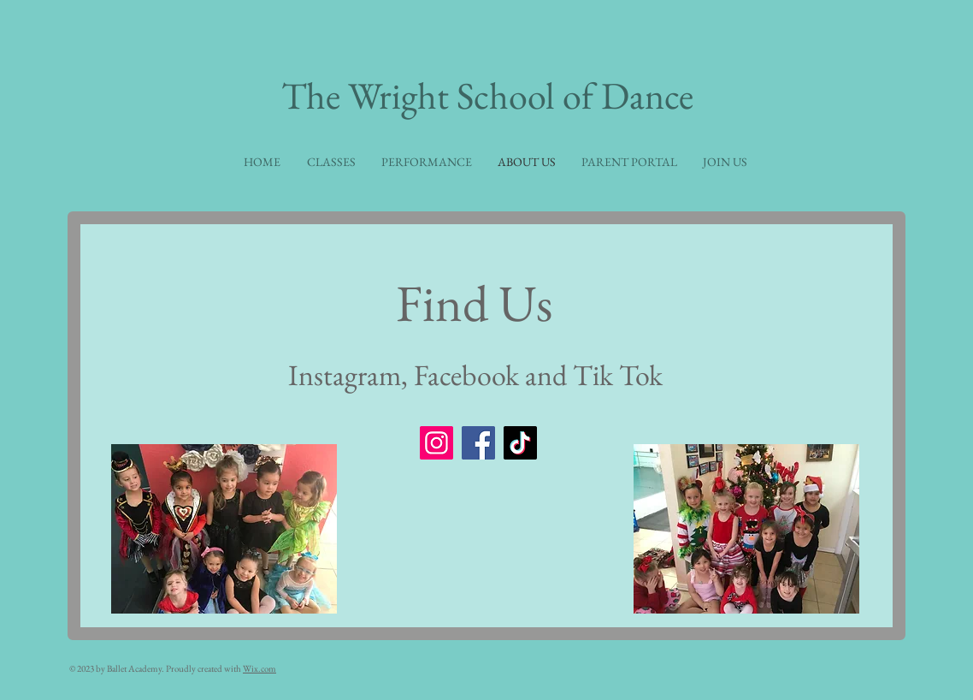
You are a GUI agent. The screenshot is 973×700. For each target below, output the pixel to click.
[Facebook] (478, 443)
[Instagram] (436, 443)
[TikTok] (520, 443)
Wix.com (259, 668)
